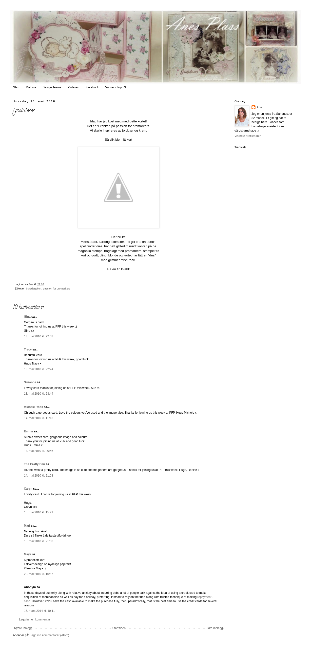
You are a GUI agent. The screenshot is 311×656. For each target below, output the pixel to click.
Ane (259, 107)
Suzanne (30, 382)
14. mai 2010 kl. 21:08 (38, 475)
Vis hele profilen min (247, 136)
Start (16, 87)
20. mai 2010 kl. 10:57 (38, 574)
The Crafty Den (34, 464)
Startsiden (119, 628)
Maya (27, 554)
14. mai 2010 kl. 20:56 (38, 451)
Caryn (28, 488)
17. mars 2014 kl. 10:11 (39, 611)
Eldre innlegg (214, 628)
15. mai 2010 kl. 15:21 (38, 512)
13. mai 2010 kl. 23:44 (38, 393)
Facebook (92, 87)
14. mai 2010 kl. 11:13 (38, 418)
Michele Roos (33, 407)
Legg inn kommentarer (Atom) (49, 635)
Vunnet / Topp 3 (115, 87)
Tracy (28, 349)
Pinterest (73, 87)
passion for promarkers (56, 288)
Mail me (31, 87)
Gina (27, 316)
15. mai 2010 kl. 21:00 (38, 541)
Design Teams (51, 87)
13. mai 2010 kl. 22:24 (38, 369)
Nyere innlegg (23, 628)
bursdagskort (33, 288)
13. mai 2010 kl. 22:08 (38, 336)
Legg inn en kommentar (34, 619)
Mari (27, 525)
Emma (28, 431)
